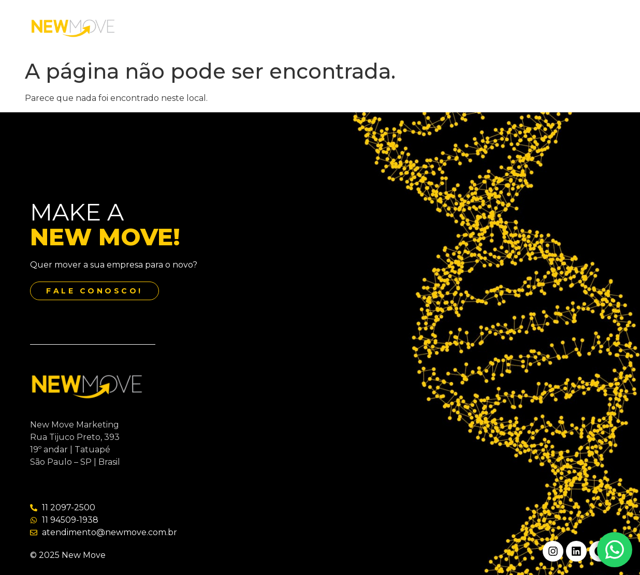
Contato (410, 27)
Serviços (307, 27)
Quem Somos (246, 27)
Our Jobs (359, 27)
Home (188, 27)
